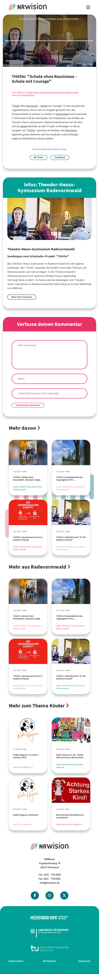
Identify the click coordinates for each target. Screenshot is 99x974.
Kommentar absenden (28, 405)
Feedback (59, 157)
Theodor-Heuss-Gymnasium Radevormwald (45, 92)
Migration (47, 149)
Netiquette (49, 961)
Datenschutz (16, 961)
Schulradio (13, 268)
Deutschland (62, 114)
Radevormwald (71, 92)
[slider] (49, 40)
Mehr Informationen (21, 296)
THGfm (31, 130)
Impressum (84, 961)
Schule (16, 106)
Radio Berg (60, 284)
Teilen (38, 157)
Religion (56, 149)
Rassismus (32, 106)
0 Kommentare (28, 95)
